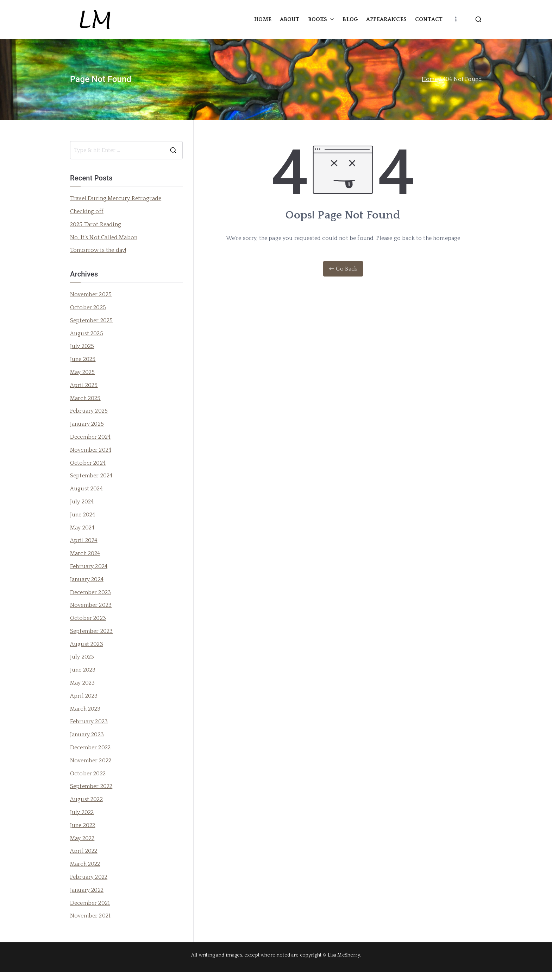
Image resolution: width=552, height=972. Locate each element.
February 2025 (89, 411)
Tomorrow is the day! (98, 250)
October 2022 (88, 773)
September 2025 (91, 320)
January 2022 (87, 890)
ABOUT (290, 19)
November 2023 (91, 605)
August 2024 (86, 488)
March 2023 (85, 709)
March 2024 (85, 553)
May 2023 (82, 683)
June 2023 (82, 670)
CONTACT (429, 19)
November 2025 (91, 294)
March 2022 (85, 864)
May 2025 (82, 372)
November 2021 (90, 916)
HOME (262, 19)
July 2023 (82, 657)
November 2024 (90, 450)
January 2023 (87, 734)
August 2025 (86, 333)
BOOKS (321, 19)
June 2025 (82, 359)
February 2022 (88, 877)
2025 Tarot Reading (95, 224)
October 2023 (88, 618)
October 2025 (88, 307)
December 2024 (90, 437)
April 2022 (84, 851)
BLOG (350, 19)
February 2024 (88, 566)
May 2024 (82, 528)
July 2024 (82, 501)
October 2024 (88, 463)
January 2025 (87, 424)
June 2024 (82, 515)
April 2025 (84, 385)
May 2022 (82, 838)
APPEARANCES (386, 19)
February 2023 (89, 721)
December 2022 (90, 747)
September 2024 (91, 475)
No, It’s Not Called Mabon (103, 237)
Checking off (87, 211)
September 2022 (91, 786)
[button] (330, 19)
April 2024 (84, 540)
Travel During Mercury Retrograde (115, 198)
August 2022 (86, 799)
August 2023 (86, 644)
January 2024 (87, 579)
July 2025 (82, 346)
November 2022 (90, 760)
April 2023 (84, 696)
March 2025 (85, 398)
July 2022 (82, 812)
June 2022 (82, 825)
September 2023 (91, 631)
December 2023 (90, 592)
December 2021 (90, 903)
